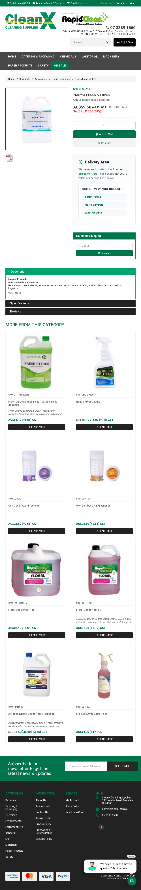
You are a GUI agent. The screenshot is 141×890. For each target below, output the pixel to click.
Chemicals (24, 79)
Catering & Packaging (11, 808)
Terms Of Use (43, 818)
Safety (9, 856)
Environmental (13, 821)
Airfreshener (41, 79)
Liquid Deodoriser (61, 79)
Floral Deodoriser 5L (88, 609)
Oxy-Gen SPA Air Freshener (24, 505)
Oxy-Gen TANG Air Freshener (93, 505)
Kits (7, 838)
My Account (72, 800)
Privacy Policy (43, 824)
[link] (101, 827)
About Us (106, 3)
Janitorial (10, 832)
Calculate (104, 253)
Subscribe (122, 766)
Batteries (10, 800)
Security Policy (44, 838)
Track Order (72, 806)
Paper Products (14, 850)
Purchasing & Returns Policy (44, 831)
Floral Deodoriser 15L (21, 609)
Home (12, 56)
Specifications (18, 303)
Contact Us (120, 3)
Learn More (36, 427)
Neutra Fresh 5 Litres (85, 79)
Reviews (14, 311)
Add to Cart (104, 134)
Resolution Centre (76, 812)
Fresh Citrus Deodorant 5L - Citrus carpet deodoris (32, 403)
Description (17, 271)
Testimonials (43, 806)
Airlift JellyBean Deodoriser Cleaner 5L (31, 713)
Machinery (11, 844)
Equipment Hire (14, 826)
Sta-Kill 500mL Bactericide (92, 713)
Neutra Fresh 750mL (88, 401)
